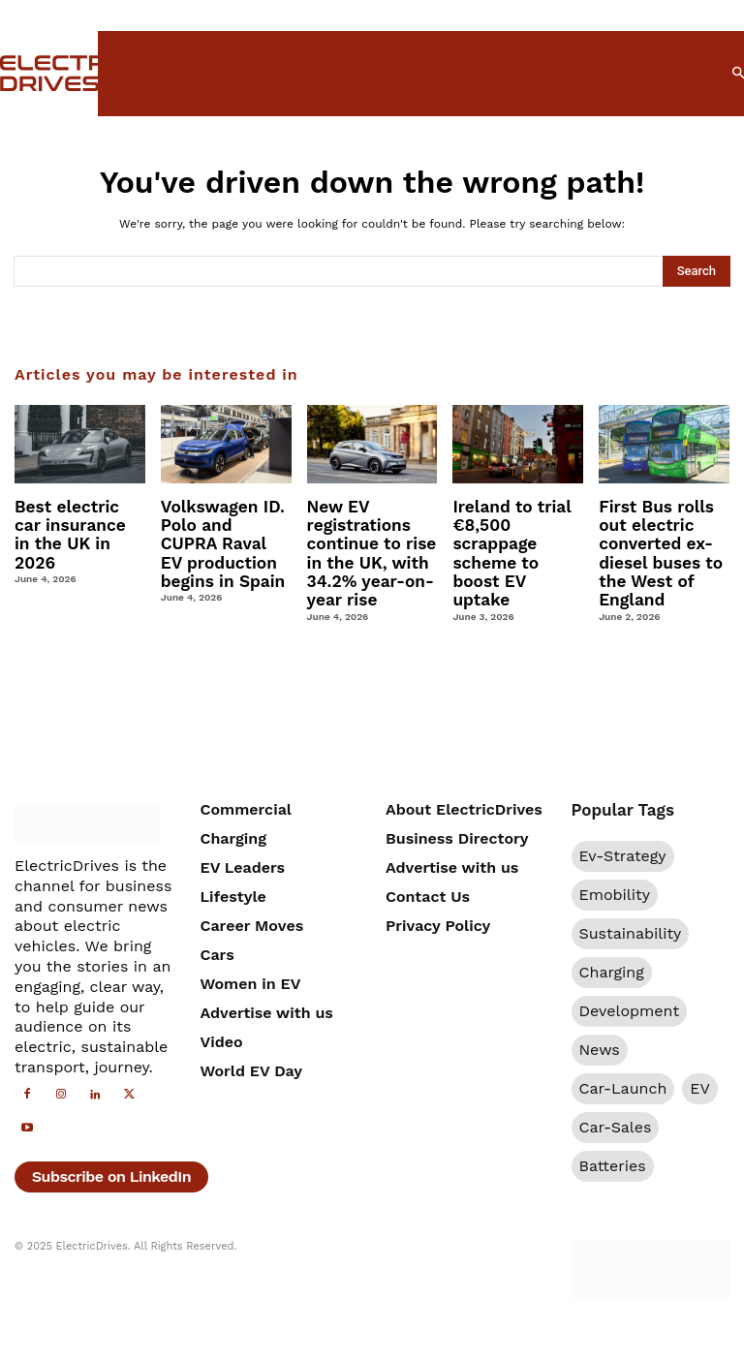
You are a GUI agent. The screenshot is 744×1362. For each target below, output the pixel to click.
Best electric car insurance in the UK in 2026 (77, 523)
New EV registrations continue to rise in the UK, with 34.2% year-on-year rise (367, 549)
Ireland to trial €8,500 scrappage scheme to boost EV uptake (516, 540)
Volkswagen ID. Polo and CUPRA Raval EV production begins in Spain (223, 540)
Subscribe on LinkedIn (111, 1167)
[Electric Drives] (37, 73)
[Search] (696, 271)
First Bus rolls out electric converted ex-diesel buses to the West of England (656, 549)
